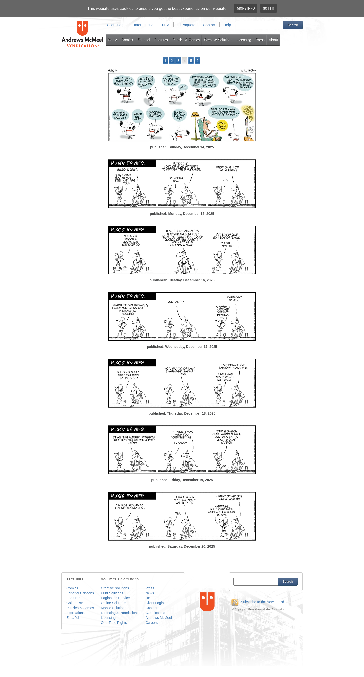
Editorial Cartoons (80, 593)
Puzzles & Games (186, 40)
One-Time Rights (114, 623)
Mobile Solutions (113, 608)
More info (246, 8)
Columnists (74, 603)
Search (293, 25)
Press (260, 40)
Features (161, 40)
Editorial (143, 40)
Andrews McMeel (159, 618)
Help (227, 25)
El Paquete (186, 25)
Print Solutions (112, 593)
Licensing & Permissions (120, 613)
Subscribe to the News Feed (256, 602)
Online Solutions (113, 603)
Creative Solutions (218, 40)
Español (72, 618)
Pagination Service (115, 598)
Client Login (116, 25)
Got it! (268, 8)
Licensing (244, 40)
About (273, 40)
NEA (166, 25)
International (144, 25)
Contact (209, 25)
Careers (152, 623)
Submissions (155, 613)
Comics (127, 40)
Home (112, 40)
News (150, 593)
